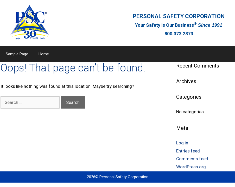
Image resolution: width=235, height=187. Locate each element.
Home (44, 54)
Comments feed (192, 158)
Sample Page (17, 54)
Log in (182, 142)
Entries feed (188, 150)
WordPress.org (191, 166)
